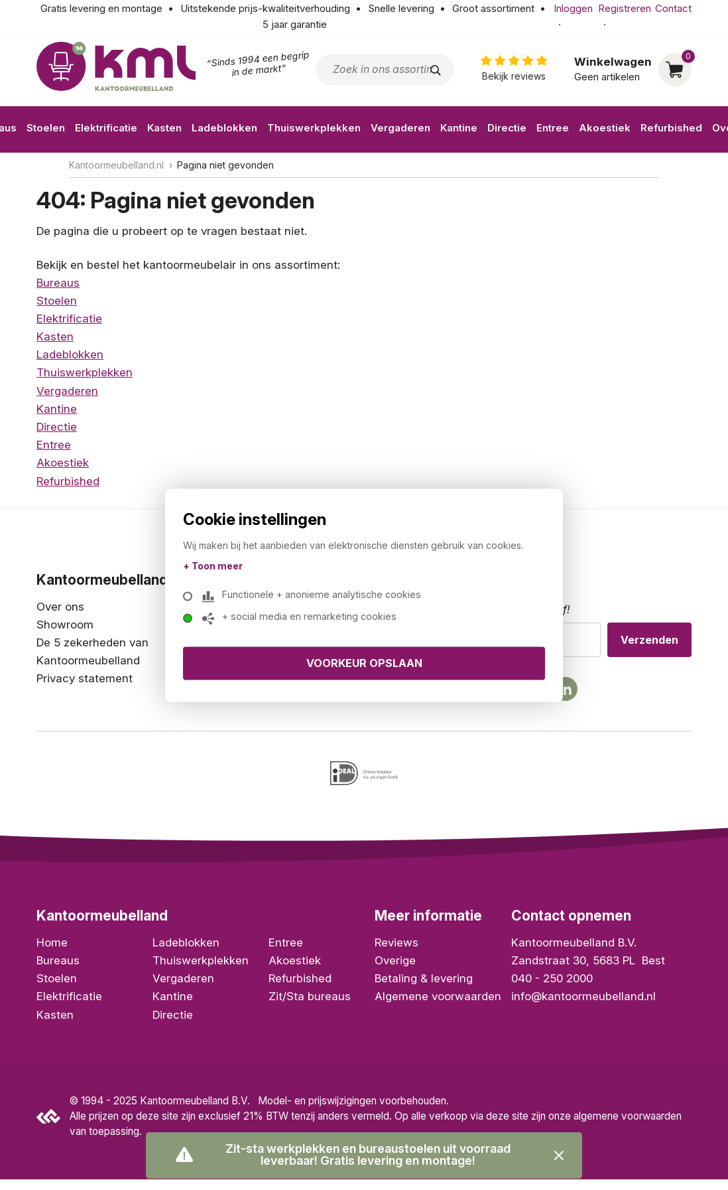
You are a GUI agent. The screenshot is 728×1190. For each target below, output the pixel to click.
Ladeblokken (224, 127)
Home (52, 948)
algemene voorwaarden (628, 1121)
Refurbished (671, 127)
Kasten (164, 127)
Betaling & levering (424, 984)
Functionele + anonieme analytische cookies (315, 597)
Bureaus (58, 282)
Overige (395, 966)
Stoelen (46, 127)
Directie (506, 127)
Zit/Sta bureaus (310, 1002)
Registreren (624, 8)
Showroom (64, 624)
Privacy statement (84, 678)
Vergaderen (400, 127)
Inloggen (573, 8)
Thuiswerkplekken (314, 127)
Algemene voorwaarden (438, 1002)
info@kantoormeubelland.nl (583, 1002)
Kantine (458, 127)
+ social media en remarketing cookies (302, 619)
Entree (552, 127)
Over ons (60, 606)
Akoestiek (605, 127)
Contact (673, 8)
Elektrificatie (106, 127)
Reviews (396, 948)
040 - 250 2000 (552, 984)
